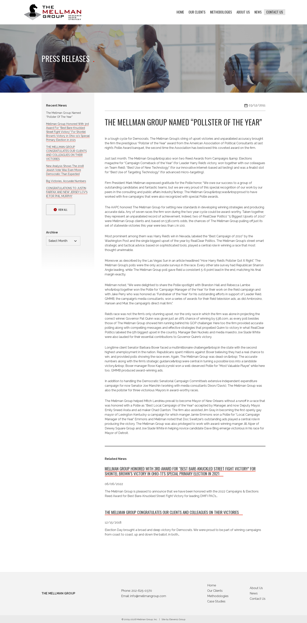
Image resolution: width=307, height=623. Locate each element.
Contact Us (274, 12)
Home (180, 12)
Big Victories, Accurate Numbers (66, 181)
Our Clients (197, 12)
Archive (52, 232)
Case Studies (216, 602)
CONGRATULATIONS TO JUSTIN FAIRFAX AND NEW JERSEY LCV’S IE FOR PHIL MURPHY (66, 192)
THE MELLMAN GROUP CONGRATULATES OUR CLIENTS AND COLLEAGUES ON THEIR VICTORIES (172, 513)
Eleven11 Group (177, 620)
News (258, 12)
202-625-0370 (141, 592)
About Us (243, 12)
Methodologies (221, 12)
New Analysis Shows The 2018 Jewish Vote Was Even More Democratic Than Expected (65, 170)
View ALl (60, 210)
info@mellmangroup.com (148, 597)
